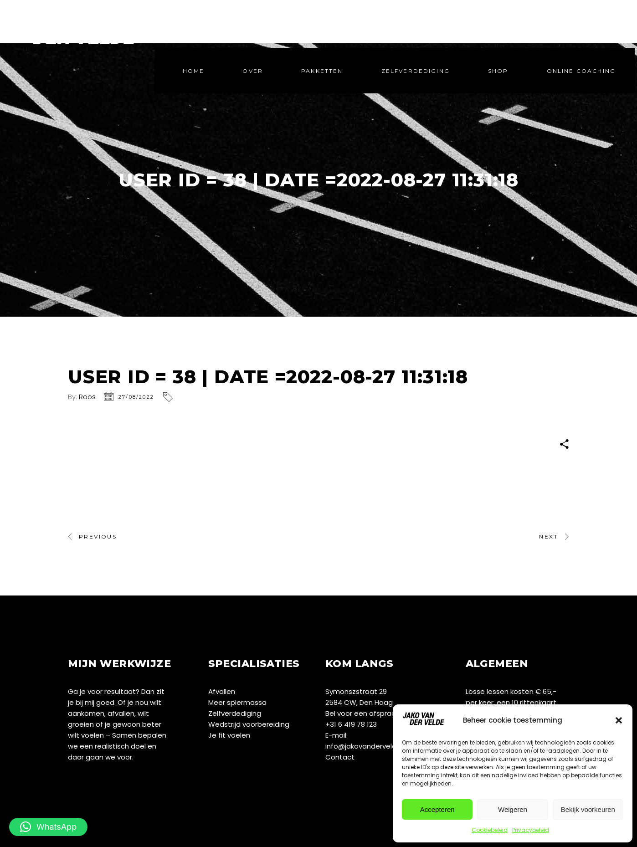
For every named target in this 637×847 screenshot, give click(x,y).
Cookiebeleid (490, 830)
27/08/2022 (136, 397)
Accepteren (437, 809)
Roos (87, 396)
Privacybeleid (530, 830)
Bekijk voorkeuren (588, 809)
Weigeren (512, 809)
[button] (618, 720)
